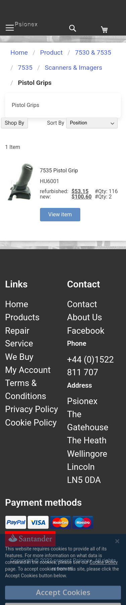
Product (51, 52)
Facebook (85, 331)
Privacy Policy (31, 409)
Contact (82, 304)
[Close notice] (117, 565)
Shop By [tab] (14, 123)
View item (60, 214)
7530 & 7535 (93, 52)
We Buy (19, 357)
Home (19, 52)
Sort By (55, 122)
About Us (84, 317)
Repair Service (19, 337)
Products (22, 317)
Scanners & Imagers (73, 67)
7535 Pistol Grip (59, 170)
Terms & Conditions (25, 389)
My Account (28, 370)
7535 (25, 67)
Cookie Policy (31, 423)
